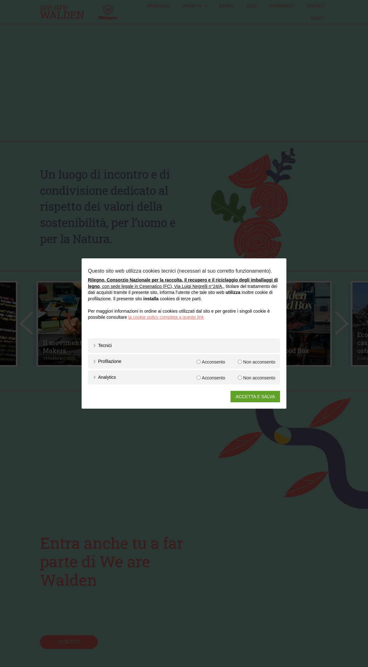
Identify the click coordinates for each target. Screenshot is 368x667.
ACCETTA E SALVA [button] (255, 396)
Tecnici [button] (105, 345)
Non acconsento (259, 362)
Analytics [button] (107, 377)
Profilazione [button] (109, 361)
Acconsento (213, 362)
